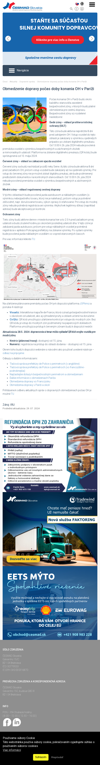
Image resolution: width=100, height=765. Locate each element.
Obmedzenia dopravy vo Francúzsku (30, 381)
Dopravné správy (27, 82)
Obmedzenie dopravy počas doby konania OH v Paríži (62, 82)
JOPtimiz (85, 303)
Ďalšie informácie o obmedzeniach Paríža (33, 377)
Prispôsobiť (57, 757)
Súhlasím (40, 757)
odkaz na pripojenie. (14, 353)
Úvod (5, 82)
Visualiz (14, 312)
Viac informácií (12, 750)
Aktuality (14, 82)
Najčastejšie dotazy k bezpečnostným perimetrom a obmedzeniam (46, 374)
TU (12, 393)
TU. (34, 239)
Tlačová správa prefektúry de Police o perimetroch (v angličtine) (45, 363)
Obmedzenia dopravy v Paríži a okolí (30, 385)
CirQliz (14, 319)
